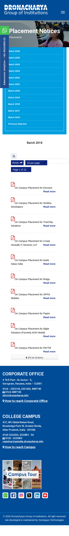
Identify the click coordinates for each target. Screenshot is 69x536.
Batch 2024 (14, 64)
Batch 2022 (14, 77)
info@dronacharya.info (16, 395)
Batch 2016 (14, 117)
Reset (17, 162)
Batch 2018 (14, 104)
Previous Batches (17, 124)
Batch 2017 (14, 111)
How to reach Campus (19, 447)
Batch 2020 (14, 91)
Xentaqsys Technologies (51, 520)
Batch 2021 (14, 84)
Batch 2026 (14, 51)
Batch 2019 (14, 97)
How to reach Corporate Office (25, 401)
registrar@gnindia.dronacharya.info (23, 441)
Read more (49, 191)
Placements (15, 37)
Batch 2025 (14, 57)
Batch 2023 (14, 71)
